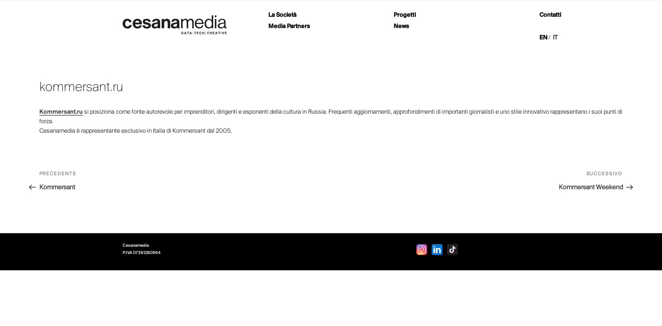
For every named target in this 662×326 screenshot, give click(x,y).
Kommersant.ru (61, 112)
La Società (282, 15)
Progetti (405, 15)
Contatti (550, 15)
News (401, 26)
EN (543, 37)
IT (555, 37)
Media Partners (289, 26)
